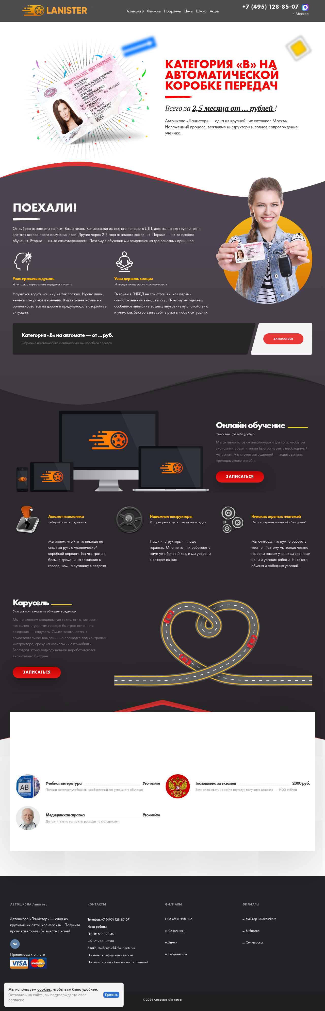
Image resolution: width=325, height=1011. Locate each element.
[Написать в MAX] (305, 7)
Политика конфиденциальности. (111, 955)
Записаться (283, 338)
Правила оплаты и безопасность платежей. (118, 962)
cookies (44, 989)
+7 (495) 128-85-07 (271, 6)
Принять (111, 995)
